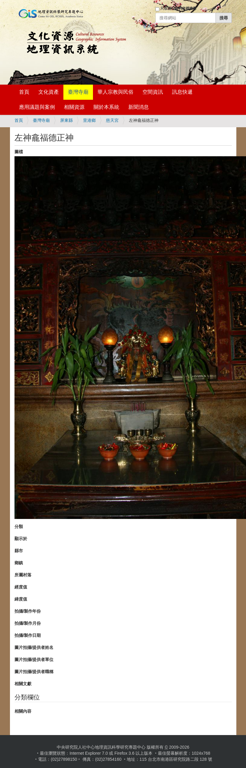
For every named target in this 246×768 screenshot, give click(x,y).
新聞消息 (138, 107)
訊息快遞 (182, 92)
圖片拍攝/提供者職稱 (34, 671)
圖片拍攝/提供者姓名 (34, 647)
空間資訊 (152, 92)
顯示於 (20, 538)
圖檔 (18, 151)
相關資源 (74, 107)
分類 (18, 526)
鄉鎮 (18, 562)
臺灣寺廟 (78, 92)
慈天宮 (112, 120)
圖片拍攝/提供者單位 (34, 659)
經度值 (20, 587)
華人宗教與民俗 (115, 92)
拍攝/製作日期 (27, 635)
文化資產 (48, 92)
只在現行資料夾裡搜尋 (178, 8)
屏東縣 (66, 120)
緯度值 (20, 599)
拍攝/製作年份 (27, 611)
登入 (147, 26)
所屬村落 (22, 574)
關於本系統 (106, 107)
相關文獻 (22, 683)
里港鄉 (89, 120)
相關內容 (22, 711)
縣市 (18, 550)
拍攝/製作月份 (27, 623)
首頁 (24, 92)
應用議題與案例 (37, 107)
